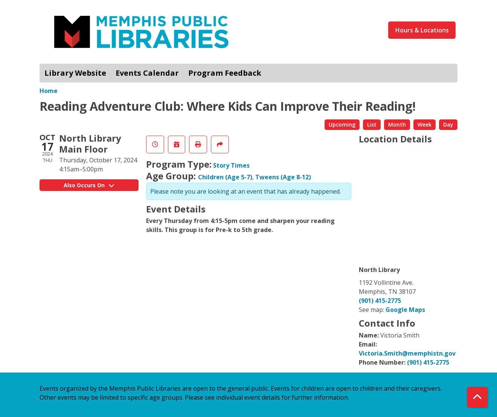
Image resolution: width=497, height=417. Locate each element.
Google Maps (405, 309)
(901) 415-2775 (380, 300)
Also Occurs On (89, 185)
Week (424, 124)
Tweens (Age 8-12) (283, 177)
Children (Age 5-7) (225, 177)
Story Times (231, 165)
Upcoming (342, 124)
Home (49, 91)
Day (448, 124)
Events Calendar (147, 73)
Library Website (75, 73)
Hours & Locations (422, 30)
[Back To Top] (477, 397)
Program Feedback (224, 73)
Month (397, 124)
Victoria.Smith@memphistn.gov (407, 353)
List (372, 124)
